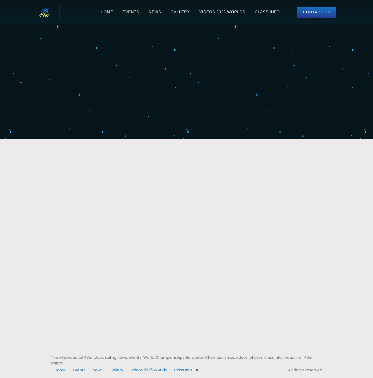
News (155, 12)
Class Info (267, 12)
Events (131, 12)
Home (107, 12)
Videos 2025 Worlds (222, 12)
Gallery (180, 12)
